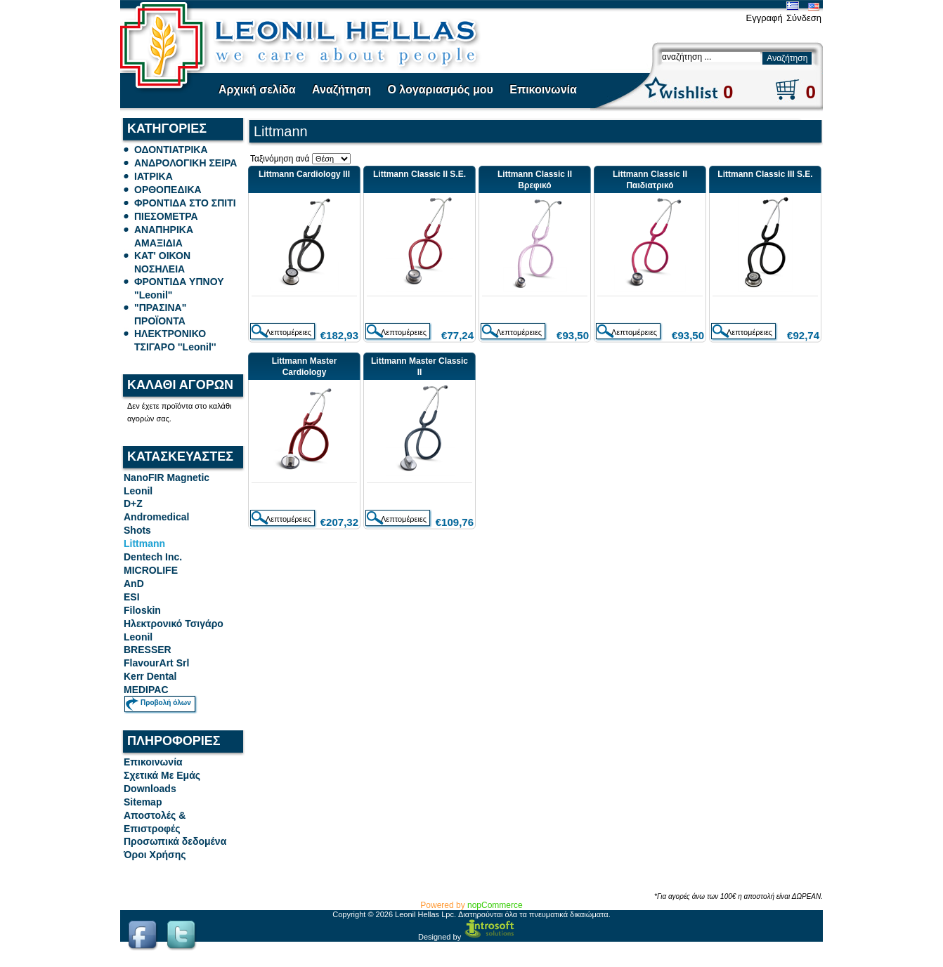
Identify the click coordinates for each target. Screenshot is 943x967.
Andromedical (156, 516)
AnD (134, 583)
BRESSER (147, 649)
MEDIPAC (146, 689)
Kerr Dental (150, 676)
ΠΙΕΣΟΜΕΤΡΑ (166, 216)
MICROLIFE (151, 570)
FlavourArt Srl (156, 663)
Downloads (150, 788)
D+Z (133, 503)
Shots (137, 530)
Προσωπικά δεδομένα (175, 841)
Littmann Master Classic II (419, 366)
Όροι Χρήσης (155, 854)
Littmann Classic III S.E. (764, 174)
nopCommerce (495, 905)
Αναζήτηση (341, 90)
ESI (132, 597)
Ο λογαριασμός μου (440, 90)
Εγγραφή (764, 18)
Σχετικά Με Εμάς (162, 775)
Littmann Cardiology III (304, 174)
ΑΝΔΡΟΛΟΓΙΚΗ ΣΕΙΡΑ (185, 163)
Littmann (144, 543)
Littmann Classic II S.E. (419, 174)
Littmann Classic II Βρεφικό (534, 179)
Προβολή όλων (166, 702)
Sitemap (143, 802)
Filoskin (142, 610)
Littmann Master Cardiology (304, 366)
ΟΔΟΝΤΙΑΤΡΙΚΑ (171, 149)
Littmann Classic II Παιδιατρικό (650, 179)
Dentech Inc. (153, 557)
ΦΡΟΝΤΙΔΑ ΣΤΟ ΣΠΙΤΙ (185, 203)
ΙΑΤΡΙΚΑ (153, 176)
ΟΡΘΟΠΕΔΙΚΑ (168, 189)
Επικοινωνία (543, 90)
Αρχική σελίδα (257, 90)
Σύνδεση (803, 18)
